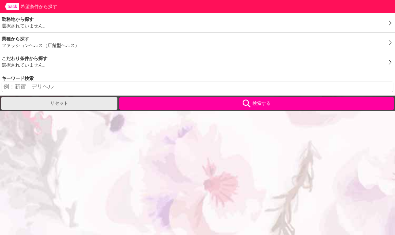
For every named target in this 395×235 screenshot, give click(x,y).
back (12, 6)
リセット (59, 103)
